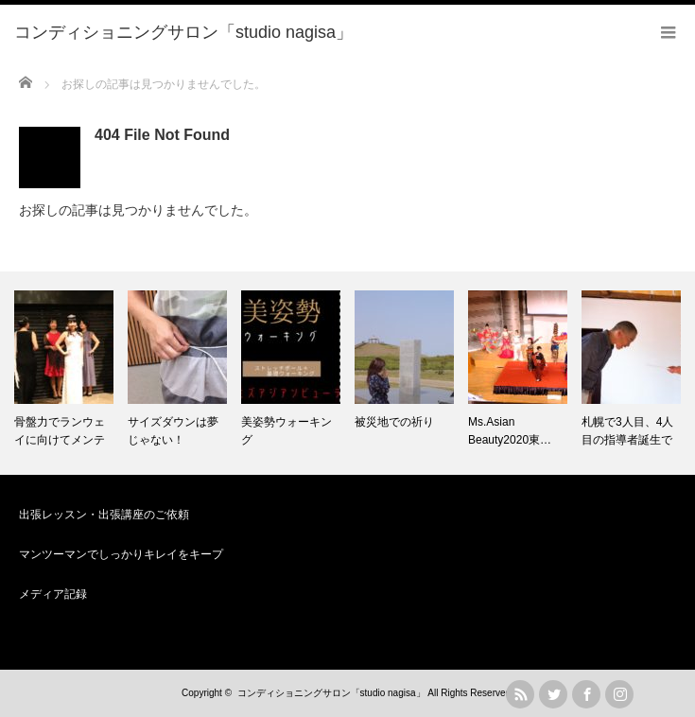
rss (520, 694)
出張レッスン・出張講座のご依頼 (104, 514)
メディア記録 (53, 594)
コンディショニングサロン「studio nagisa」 (331, 693)
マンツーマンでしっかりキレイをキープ (121, 554)
